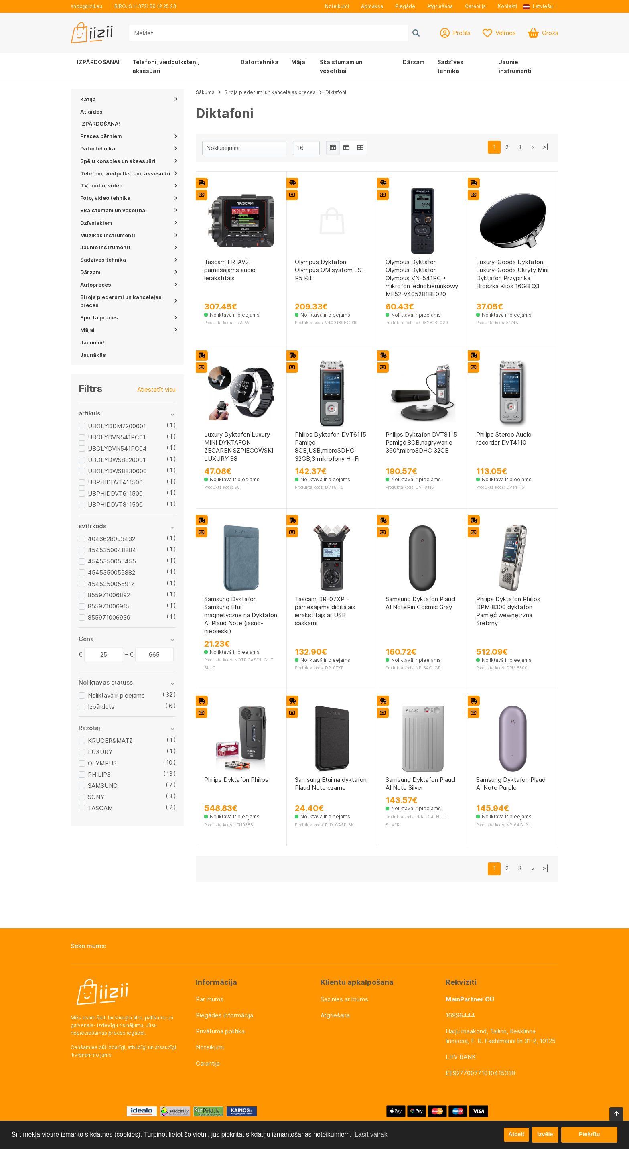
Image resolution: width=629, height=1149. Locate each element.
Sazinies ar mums (344, 999)
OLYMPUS (102, 763)
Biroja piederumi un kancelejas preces (270, 92)
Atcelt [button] (516, 1134)
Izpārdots (101, 706)
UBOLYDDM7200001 (117, 426)
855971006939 (109, 617)
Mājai (299, 62)
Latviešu (538, 6)
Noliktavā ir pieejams (116, 695)
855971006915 (109, 606)
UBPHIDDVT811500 (115, 504)
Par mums (209, 999)
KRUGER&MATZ (110, 740)
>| (545, 147)
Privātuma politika (220, 1031)
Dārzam (413, 62)
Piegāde (405, 6)
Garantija (475, 6)
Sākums (205, 92)
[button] (540, 6)
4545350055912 (111, 584)
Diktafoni (335, 92)
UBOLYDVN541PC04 (117, 448)
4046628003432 (111, 539)
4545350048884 (112, 550)
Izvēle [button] (545, 1134)
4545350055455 (112, 561)
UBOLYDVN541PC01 (117, 437)
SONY (96, 797)
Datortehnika (259, 62)
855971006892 (109, 595)
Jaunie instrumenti (515, 66)
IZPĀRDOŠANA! (98, 62)
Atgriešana (440, 6)
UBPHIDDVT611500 (115, 493)
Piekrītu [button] (589, 1134)
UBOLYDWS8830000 (117, 471)
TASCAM (100, 808)
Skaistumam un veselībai (341, 66)
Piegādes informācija (224, 1015)
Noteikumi (337, 6)
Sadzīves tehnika (450, 66)
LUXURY (100, 752)
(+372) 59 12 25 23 (154, 6)
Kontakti (507, 6)
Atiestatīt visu (156, 389)
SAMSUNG (103, 785)
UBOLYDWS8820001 (117, 460)
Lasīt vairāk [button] (371, 1134)
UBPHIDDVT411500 (115, 482)
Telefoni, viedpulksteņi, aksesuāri (165, 66)
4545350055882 (111, 572)
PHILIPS (99, 774)
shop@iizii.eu (86, 6)
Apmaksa (372, 6)
